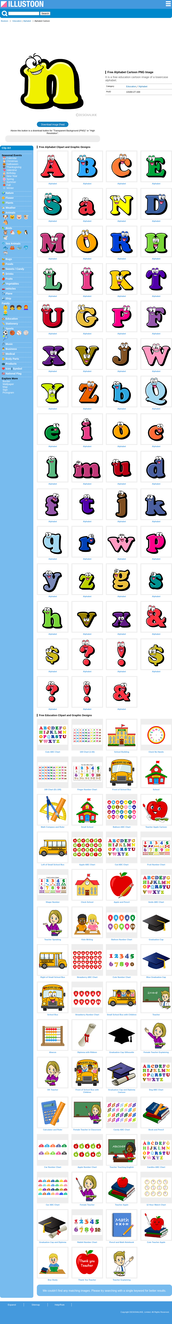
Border (6, 381)
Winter (10, 188)
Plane (9, 293)
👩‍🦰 (26, 307)
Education (17, 21)
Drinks (10, 273)
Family (6, 303)
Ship (8, 298)
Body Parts (12, 358)
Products (11, 363)
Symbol (17, 368)
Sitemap (36, 1304)
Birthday (11, 173)
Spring (10, 179)
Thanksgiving (13, 167)
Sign (5, 389)
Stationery (12, 323)
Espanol (12, 1304)
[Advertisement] (139, 47)
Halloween (12, 164)
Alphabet (27, 21)
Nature (10, 193)
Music (9, 344)
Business (11, 349)
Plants (9, 202)
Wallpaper (8, 384)
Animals (10, 212)
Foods (9, 264)
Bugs (9, 259)
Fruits (9, 278)
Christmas (12, 161)
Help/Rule (59, 1304)
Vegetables (12, 283)
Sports (10, 328)
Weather (11, 207)
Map (5, 387)
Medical (10, 353)
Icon (8, 368)
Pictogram (8, 392)
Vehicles (11, 288)
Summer (11, 182)
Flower (10, 197)
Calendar (11, 158)
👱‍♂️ (5, 312)
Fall (8, 185)
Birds (9, 228)
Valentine (11, 170)
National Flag (13, 373)
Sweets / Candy (15, 269)
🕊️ (5, 237)
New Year (11, 176)
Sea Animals (13, 243)
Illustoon (4, 21)
